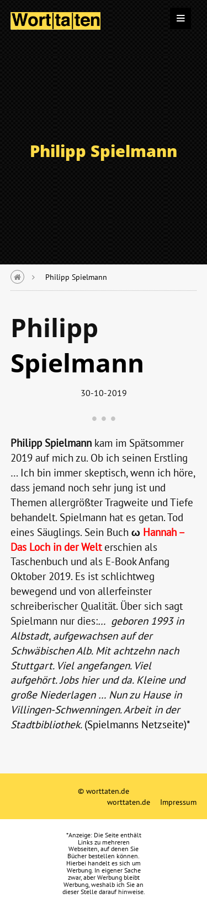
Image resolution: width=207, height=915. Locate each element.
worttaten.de (128, 802)
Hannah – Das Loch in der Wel (97, 539)
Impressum (178, 802)
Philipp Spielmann (76, 277)
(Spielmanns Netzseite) (135, 724)
